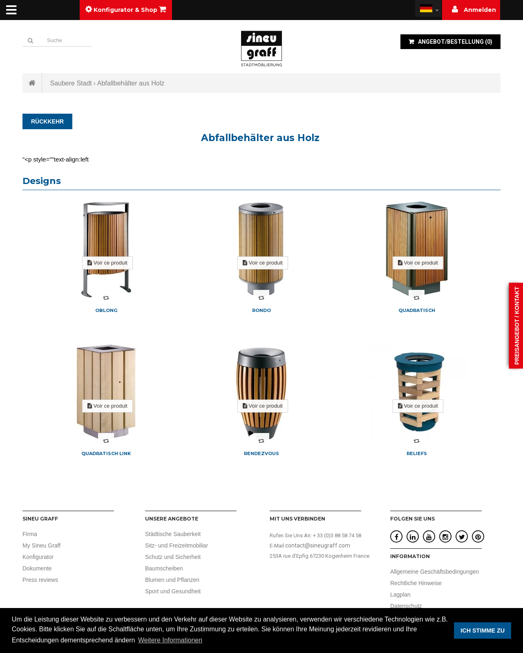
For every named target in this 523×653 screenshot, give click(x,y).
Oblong (106, 310)
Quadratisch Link (106, 453)
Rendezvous (261, 453)
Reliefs (417, 453)
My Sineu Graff (41, 545)
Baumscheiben (164, 568)
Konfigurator (38, 557)
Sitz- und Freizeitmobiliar (176, 545)
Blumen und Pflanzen (172, 580)
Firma (29, 534)
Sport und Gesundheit (173, 591)
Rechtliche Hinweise (416, 583)
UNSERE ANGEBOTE (171, 519)
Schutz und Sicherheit (173, 557)
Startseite (32, 83)
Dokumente (37, 568)
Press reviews (40, 580)
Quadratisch (416, 310)
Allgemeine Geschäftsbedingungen (434, 571)
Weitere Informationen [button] (170, 640)
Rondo (261, 310)
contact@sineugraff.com (317, 545)
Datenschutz (406, 606)
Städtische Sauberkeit (173, 534)
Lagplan (400, 594)
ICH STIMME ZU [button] (482, 630)
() (454, 41)
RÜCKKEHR (47, 121)
